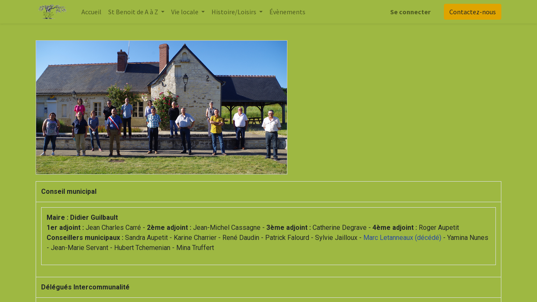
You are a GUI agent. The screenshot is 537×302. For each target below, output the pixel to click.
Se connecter (410, 12)
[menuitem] (91, 11)
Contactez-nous (472, 12)
